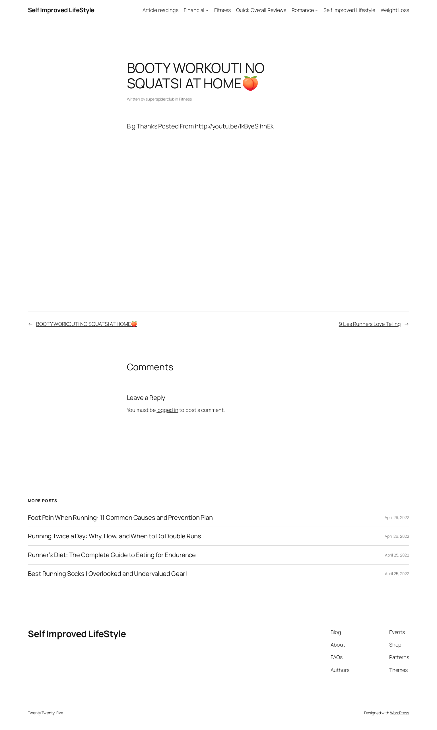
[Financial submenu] (207, 10)
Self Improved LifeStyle (61, 10)
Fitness (222, 10)
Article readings (160, 10)
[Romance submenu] (316, 10)
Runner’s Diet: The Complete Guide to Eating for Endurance (112, 555)
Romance (303, 10)
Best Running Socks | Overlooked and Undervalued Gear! (107, 573)
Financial (194, 10)
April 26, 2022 (397, 517)
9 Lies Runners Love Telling (370, 323)
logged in (167, 409)
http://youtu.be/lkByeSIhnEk (234, 126)
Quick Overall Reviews (261, 10)
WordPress (399, 712)
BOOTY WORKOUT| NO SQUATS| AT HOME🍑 (86, 323)
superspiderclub (160, 99)
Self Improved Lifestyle (349, 10)
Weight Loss (395, 10)
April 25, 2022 (397, 555)
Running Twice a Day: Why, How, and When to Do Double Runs (114, 536)
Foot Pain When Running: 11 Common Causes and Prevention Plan (120, 517)
